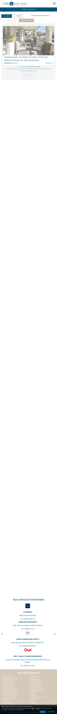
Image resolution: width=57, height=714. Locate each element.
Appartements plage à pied (10, 698)
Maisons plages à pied (9, 697)
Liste (8, 16)
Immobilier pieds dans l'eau (9, 686)
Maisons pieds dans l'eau (9, 687)
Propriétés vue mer (36, 684)
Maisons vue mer (35, 678)
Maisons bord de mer (8, 678)
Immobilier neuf (33, 695)
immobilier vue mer (34, 676)
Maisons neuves (35, 698)
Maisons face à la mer (9, 683)
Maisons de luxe (7, 703)
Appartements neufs (36, 697)
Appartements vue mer (36, 679)
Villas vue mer (34, 683)
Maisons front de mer (9, 684)
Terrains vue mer (35, 681)
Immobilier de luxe (6, 700)
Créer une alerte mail (27, 20)
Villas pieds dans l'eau (9, 694)
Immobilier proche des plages (9, 695)
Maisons (33, 701)
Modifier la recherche (28, 9)
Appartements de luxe (8, 701)
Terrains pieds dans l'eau (9, 690)
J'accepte (42, 711)
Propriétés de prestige (36, 690)
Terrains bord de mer (8, 681)
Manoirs (33, 692)
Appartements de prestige (37, 689)
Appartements (34, 703)
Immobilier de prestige (35, 686)
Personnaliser (51, 711)
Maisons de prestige (36, 687)
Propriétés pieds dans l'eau (10, 692)
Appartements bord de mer (10, 679)
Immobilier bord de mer (8, 676)
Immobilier (32, 700)
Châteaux (33, 694)
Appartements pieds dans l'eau (11, 689)
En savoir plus (28, 81)
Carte (18, 16)
